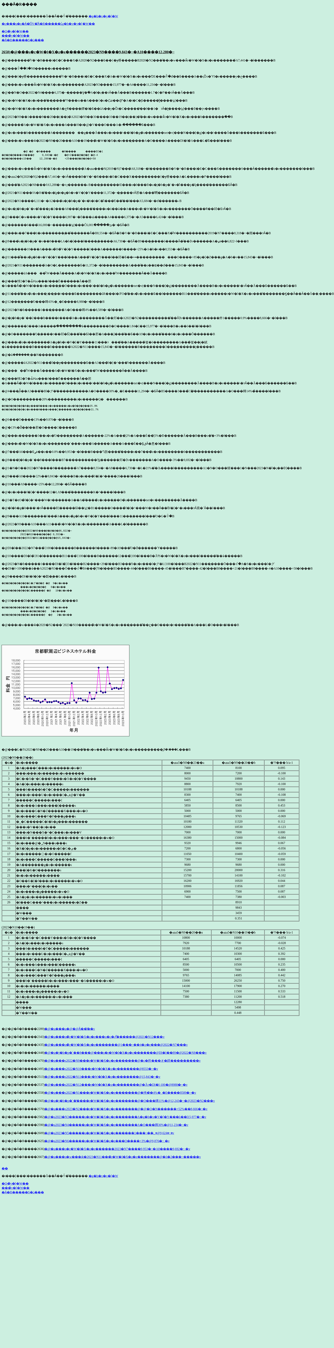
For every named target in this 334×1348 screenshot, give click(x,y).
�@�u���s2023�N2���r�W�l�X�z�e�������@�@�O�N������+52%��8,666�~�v (125, 1109)
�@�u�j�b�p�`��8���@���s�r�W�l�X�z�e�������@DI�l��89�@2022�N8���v (125, 1052)
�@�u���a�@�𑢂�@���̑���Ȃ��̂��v (69, 1029)
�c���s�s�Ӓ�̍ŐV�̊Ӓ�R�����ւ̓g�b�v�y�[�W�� (48, 23)
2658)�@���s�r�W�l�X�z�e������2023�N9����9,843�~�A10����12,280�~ (88, 52)
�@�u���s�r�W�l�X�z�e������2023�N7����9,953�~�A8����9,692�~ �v (117, 1149)
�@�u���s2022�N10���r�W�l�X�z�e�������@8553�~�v (101, 1068)
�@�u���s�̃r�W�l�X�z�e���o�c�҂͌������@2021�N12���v (104, 1036)
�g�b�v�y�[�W (103, 16)
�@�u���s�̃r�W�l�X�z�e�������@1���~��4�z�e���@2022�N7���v (116, 1044)
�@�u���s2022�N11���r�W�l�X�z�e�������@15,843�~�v (102, 1076)
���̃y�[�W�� (15, 35)
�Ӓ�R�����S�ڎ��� (23, 40)
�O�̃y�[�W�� (15, 31)
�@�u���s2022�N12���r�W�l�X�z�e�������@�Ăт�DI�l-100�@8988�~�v (115, 1084)
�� (5, 1168)
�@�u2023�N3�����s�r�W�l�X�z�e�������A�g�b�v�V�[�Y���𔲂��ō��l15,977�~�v (125, 1117)
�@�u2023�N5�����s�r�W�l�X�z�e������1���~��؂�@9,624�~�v (109, 1133)
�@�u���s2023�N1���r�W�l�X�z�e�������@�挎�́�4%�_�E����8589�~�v (120, 1092)
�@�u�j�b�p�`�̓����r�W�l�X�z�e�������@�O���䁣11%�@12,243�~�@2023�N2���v (129, 1100)
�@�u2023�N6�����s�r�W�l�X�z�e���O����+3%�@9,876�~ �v (106, 1141)
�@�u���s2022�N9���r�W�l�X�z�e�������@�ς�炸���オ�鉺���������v (122, 1060)
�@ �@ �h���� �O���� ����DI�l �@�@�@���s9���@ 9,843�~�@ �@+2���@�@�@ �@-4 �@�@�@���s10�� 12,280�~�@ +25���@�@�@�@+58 (57, 154)
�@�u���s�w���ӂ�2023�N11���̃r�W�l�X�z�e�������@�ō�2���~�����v (122, 1157)
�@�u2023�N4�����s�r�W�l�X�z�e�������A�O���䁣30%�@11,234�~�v (116, 1125)
